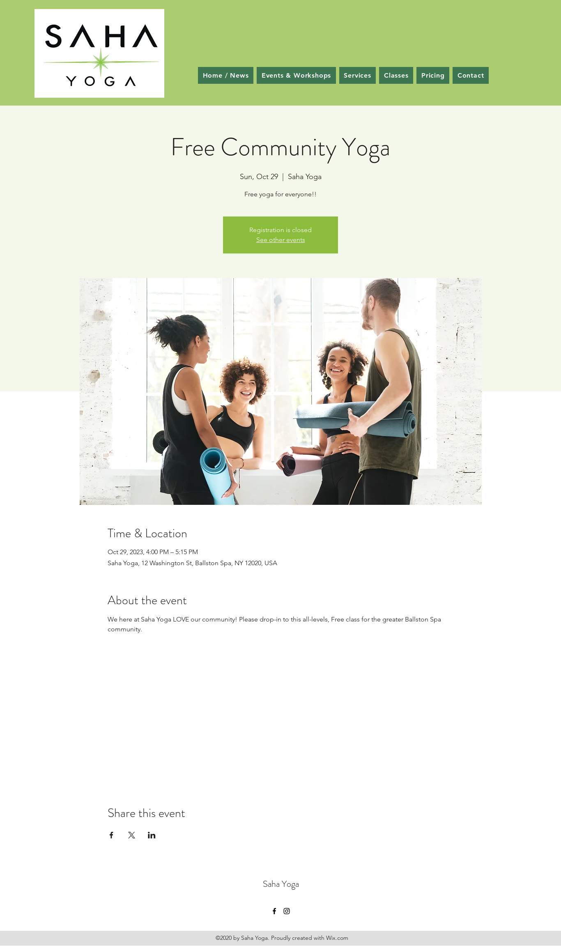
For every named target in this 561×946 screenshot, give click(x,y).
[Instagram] (287, 911)
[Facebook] (274, 911)
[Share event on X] (132, 835)
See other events (280, 240)
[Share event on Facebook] (111, 835)
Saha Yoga (281, 883)
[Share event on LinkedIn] (152, 835)
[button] (396, 75)
